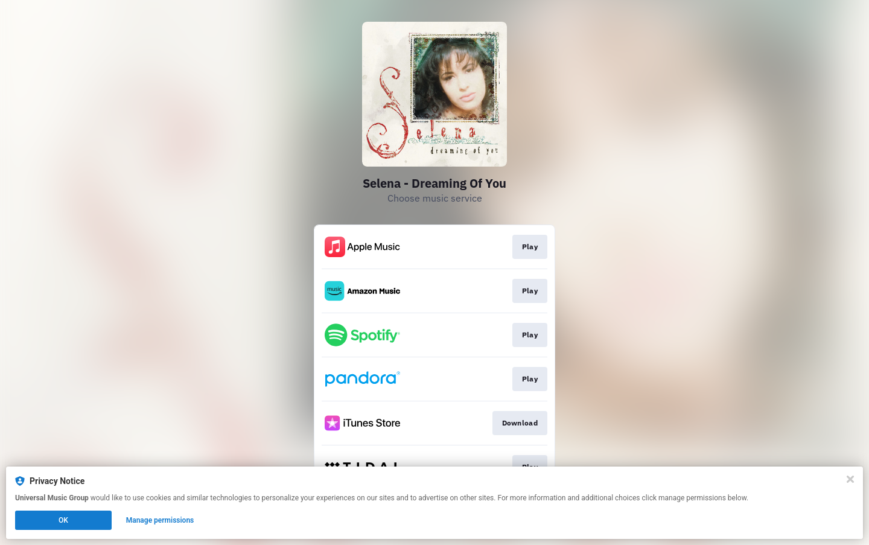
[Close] (850, 479)
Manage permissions (160, 520)
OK (63, 520)
